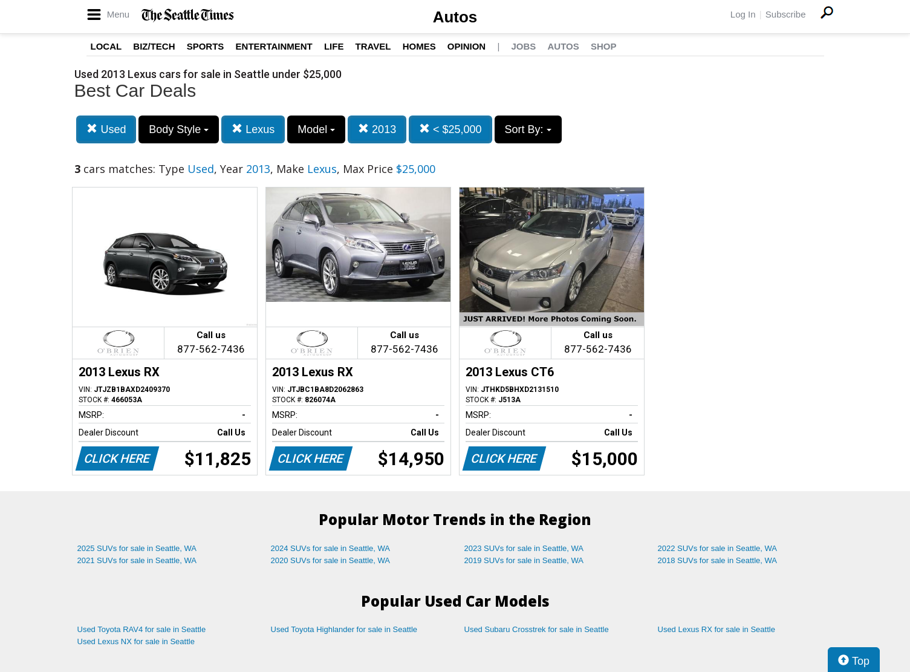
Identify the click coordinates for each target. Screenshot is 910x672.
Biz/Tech (154, 46)
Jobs (523, 46)
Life (334, 46)
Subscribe (785, 14)
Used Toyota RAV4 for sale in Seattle (141, 629)
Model (316, 129)
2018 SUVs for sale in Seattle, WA (718, 560)
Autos (455, 17)
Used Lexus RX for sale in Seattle (716, 629)
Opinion (466, 46)
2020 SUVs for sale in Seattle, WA (331, 560)
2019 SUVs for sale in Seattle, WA (524, 560)
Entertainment (274, 46)
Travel (373, 46)
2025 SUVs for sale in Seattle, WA (137, 548)
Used (106, 129)
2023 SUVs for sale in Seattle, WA (524, 548)
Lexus (253, 129)
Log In (743, 14)
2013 (377, 129)
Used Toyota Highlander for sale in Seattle (344, 629)
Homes (419, 46)
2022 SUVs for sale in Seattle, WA (718, 548)
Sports (205, 46)
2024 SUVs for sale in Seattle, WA (331, 548)
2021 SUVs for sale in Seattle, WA (137, 560)
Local (106, 46)
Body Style (179, 129)
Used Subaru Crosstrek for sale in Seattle (536, 629)
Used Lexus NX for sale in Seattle (136, 641)
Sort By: (528, 129)
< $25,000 (450, 129)
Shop (604, 46)
